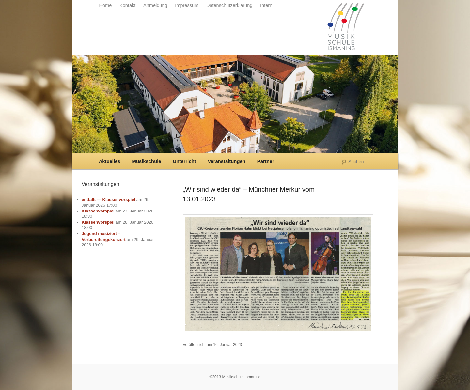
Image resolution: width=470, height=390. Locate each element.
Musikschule (146, 161)
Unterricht (184, 161)
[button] (14, 375)
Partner (265, 161)
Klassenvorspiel (98, 211)
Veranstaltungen (226, 161)
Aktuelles (109, 161)
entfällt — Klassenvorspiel (108, 199)
